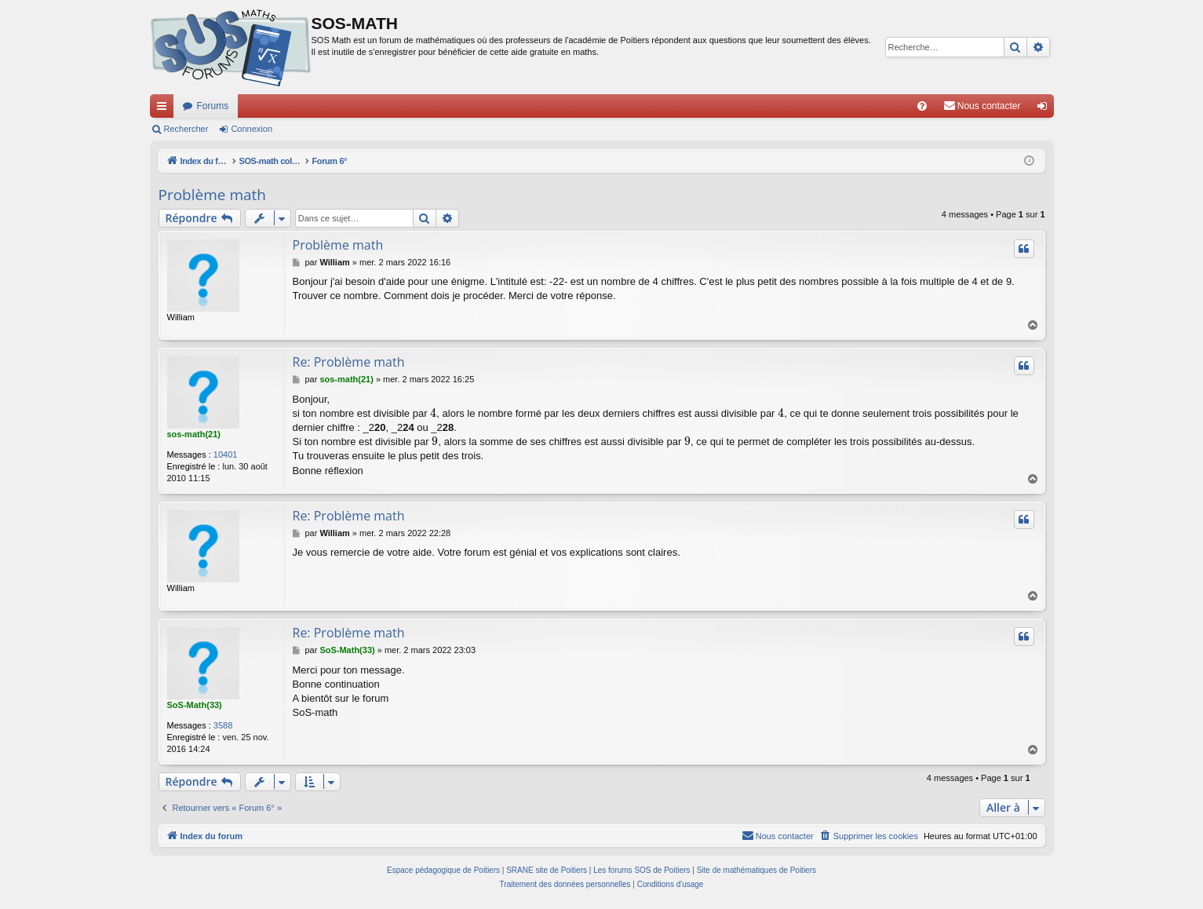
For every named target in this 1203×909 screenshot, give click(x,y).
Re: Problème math (349, 362)
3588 (222, 725)
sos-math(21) (194, 434)
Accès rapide (164, 109)
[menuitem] (922, 106)
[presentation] (433, 413)
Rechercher (186, 128)
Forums (213, 105)
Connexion (251, 128)
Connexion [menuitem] (1045, 109)
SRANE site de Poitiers (546, 870)
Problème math (212, 194)
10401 (225, 454)
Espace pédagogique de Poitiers (443, 870)
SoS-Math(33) (194, 705)
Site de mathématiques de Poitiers (756, 870)
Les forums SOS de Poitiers (641, 870)
